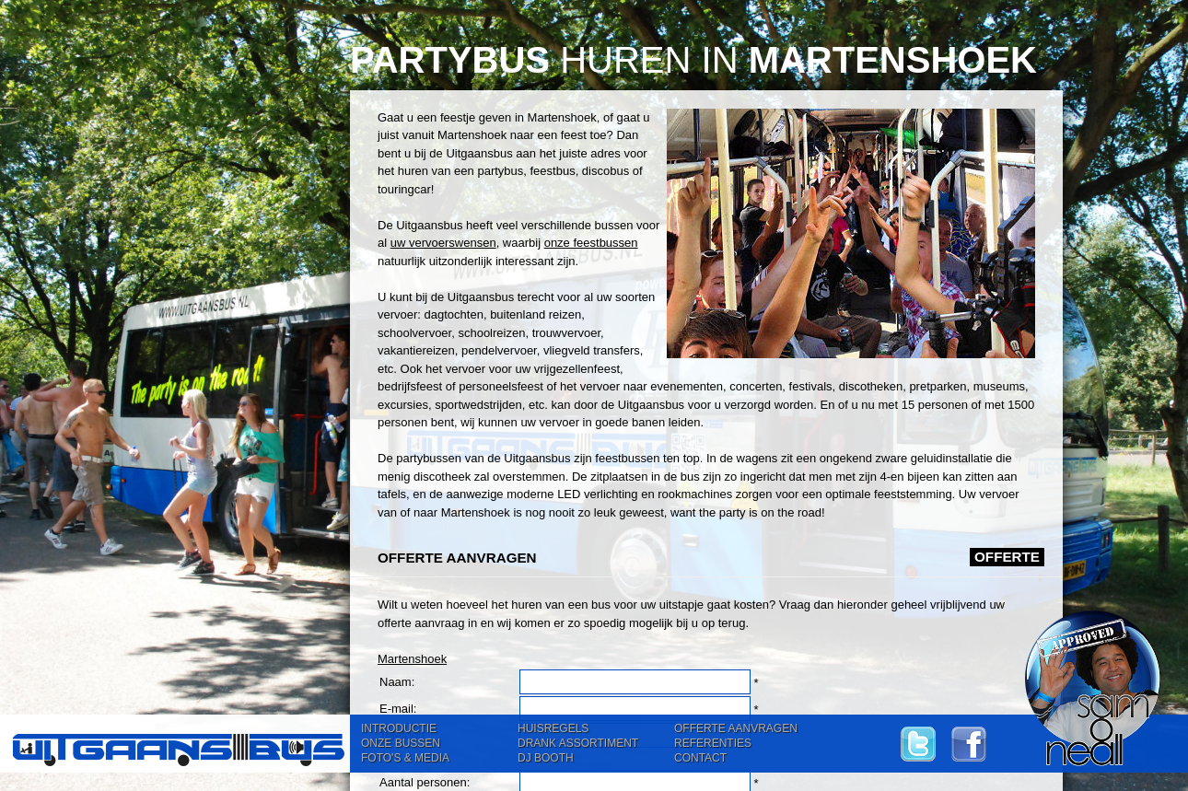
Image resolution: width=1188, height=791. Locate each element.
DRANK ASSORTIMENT (578, 743)
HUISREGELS (553, 728)
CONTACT (700, 757)
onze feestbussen (591, 243)
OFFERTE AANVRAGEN (736, 728)
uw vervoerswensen (443, 243)
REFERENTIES (712, 743)
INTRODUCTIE (399, 728)
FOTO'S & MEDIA (405, 757)
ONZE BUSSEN (400, 743)
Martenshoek (412, 659)
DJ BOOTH (546, 757)
